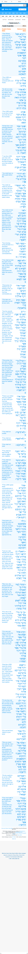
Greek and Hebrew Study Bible (7, 828)
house (4, 468)
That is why (8, 374)
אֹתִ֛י (17, 709)
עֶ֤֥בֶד (24, 363)
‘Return (4, 732)
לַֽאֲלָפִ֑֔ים (22, 246)
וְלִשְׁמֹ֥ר (23, 711)
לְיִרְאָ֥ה (23, 709)
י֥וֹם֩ (24, 288)
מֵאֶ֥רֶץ (23, 165)
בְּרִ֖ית (19, 83)
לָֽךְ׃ (24, 428)
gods (6, 175)
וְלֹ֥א (23, 460)
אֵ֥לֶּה (18, 103)
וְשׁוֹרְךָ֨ (23, 336)
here (3, 744)
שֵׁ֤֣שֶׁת (23, 300)
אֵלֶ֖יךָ (23, 656)
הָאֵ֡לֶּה (23, 491)
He (3, 89)
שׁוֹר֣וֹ (18, 474)
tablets (4, 506)
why (10, 584)
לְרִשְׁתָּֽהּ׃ (22, 772)
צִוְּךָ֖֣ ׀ (18, 293)
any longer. (5, 596)
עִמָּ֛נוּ (24, 83)
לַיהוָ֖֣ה (22, 317)
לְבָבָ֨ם (18, 703)
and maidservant (7, 339)
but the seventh (7, 311)
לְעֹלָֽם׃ (22, 727)
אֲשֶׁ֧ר (24, 55)
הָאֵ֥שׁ (24, 592)
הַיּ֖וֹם (21, 105)
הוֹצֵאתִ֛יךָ (22, 162)
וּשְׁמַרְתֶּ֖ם (22, 71)
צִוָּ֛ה (18, 781)
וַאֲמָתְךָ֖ (23, 354)
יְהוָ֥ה (24, 266)
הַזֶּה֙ (19, 570)
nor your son (5, 321)
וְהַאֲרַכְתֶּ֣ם (21, 817)
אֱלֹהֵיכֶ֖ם (22, 786)
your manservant (7, 337)
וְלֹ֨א (24, 466)
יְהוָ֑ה (24, 142)
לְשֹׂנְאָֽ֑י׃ (22, 240)
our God (4, 554)
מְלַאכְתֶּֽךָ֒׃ (21, 308)
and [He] (4, 670)
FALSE (7, 452)
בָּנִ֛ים (24, 232)
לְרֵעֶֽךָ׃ (18, 479)
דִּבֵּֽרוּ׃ (19, 697)
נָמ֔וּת (24, 587)
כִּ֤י (20, 142)
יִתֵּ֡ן (19, 701)
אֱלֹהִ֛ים (18, 575)
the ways (6, 799)
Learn (6, 47)
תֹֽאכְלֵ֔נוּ (22, 590)
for (11, 213)
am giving (5, 758)
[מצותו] (22, 254)
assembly (8, 492)
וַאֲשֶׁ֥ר (23, 201)
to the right (9, 784)
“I (3, 156)
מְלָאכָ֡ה (22, 325)
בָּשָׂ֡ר (24, 615)
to (2, 113)
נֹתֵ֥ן (17, 426)
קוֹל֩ (20, 617)
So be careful (7, 775)
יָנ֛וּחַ (19, 349)
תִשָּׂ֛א (20, 260)
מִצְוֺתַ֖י (19, 714)
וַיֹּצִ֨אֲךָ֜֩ (23, 371)
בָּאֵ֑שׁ (24, 534)
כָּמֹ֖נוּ (19, 625)
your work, (7, 303)
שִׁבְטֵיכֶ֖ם (22, 545)
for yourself (9, 186)
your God (8, 263)
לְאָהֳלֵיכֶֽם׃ (21, 739)
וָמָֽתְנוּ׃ (19, 608)
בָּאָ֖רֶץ (18, 819)
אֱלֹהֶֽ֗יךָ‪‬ (18, 296)
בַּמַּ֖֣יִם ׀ (18, 201)
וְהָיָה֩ (24, 703)
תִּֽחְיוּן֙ (18, 811)
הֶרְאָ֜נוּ (23, 554)
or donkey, (7, 474)
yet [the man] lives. (7, 568)
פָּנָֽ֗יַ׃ (24, 182)
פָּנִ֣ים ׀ (22, 112)
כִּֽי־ (18, 573)
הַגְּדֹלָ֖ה (18, 592)
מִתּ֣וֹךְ (23, 529)
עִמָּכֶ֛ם (18, 117)
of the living (8, 615)
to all (6, 633)
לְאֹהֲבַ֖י (23, 249)
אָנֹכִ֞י (24, 221)
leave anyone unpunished (6, 268)
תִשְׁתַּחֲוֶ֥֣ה (22, 213)
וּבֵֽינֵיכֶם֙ (22, 131)
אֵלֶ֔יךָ (23, 692)
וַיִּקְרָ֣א (22, 34)
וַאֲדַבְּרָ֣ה (22, 748)
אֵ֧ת (19, 751)
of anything (5, 190)
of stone (8, 506)
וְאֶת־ (23, 50)
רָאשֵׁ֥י (23, 542)
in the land (9, 756)
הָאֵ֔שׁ (24, 147)
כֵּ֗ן (21, 382)
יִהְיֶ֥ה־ (19, 174)
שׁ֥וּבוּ (19, 734)
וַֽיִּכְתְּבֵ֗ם (18, 509)
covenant (7, 91)
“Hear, (7, 39)
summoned (5, 35)
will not (4, 267)
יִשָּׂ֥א (24, 276)
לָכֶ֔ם (19, 814)
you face (6, 113)
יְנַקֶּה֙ (24, 271)
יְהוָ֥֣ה (24, 296)
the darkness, (7, 524)
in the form (9, 188)
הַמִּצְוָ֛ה (19, 753)
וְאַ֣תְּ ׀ (17, 642)
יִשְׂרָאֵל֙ (18, 45)
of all (9, 611)
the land (11, 410)
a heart (7, 702)
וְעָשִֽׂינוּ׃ (22, 661)
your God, (5, 158)
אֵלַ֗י (19, 678)
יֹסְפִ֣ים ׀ (23, 598)
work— (4, 320)
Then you (8, 636)
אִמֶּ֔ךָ (24, 402)
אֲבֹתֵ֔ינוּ (23, 92)
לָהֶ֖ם (21, 769)
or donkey (9, 329)
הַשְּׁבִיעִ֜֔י (22, 314)
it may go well (9, 408)
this (3, 91)
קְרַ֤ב (23, 632)
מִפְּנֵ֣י (17, 145)
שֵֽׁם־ (20, 263)
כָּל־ (20, 37)
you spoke (5, 668)
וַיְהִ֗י (23, 521)
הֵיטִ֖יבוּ (23, 694)
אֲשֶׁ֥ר (24, 479)
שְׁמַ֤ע (24, 45)
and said (8, 37)
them (10, 47)
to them (8, 211)
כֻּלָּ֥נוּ (24, 108)
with (9, 81)
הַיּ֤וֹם (24, 570)
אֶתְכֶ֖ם (23, 809)
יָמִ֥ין (19, 792)
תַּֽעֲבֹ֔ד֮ (23, 303)
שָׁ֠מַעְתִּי (23, 681)
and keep (4, 252)
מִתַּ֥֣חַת (23, 204)
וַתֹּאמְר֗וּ (21, 551)
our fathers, (5, 92)
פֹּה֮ (18, 743)
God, (3, 218)
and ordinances (6, 42)
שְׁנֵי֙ (20, 512)
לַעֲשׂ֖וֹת (23, 387)
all (9, 35)
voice (7, 490)
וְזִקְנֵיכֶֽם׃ (22, 548)
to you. (9, 677)
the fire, (8, 493)
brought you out (6, 159)
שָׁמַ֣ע (24, 617)
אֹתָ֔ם (24, 69)
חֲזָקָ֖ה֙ (19, 377)
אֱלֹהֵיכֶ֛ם (22, 806)
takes (3, 272)
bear (3, 452)
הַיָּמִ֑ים (19, 717)
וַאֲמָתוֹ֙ (23, 474)
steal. (3, 446)
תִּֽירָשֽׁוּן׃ (22, 825)
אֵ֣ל (18, 224)
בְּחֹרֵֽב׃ (22, 86)
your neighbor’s (6, 467)
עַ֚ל (21, 418)
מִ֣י (21, 612)
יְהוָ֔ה (19, 271)
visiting (7, 218)
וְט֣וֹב (24, 814)
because (8, 134)
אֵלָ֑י (24, 676)
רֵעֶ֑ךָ (19, 463)
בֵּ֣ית (24, 468)
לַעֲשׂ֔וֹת (23, 778)
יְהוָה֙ (24, 668)
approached (5, 534)
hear (3, 593)
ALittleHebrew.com (18, 832)
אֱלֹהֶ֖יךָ (18, 266)
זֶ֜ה (25, 706)
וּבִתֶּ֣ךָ (17, 328)
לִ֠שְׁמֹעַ (17, 600)
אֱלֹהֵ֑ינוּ (23, 642)
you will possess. (7, 813)
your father (10, 396)
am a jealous (9, 217)
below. (8, 197)
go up (5, 140)
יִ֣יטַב (18, 415)
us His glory (5, 556)
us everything (8, 638)
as (11, 288)
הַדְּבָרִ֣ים (22, 488)
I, (12, 213)
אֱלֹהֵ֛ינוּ (18, 606)
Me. (3, 176)
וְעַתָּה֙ (22, 584)
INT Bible (13, 836)
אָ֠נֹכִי (23, 126)
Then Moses (6, 33)
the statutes (9, 40)
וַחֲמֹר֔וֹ (23, 476)
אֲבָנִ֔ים (18, 515)
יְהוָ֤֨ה (17, 371)
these (3, 486)
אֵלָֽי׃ (18, 517)
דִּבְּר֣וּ (19, 689)
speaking (7, 617)
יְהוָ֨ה (24, 493)
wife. (9, 463)
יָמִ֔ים (24, 819)
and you (10, 129)
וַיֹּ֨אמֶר (19, 676)
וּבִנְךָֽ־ (23, 328)
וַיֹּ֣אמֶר (23, 42)
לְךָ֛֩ (24, 176)
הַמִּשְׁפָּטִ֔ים (21, 53)
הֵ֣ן (16, 551)
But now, (5, 584)
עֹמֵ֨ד (19, 126)
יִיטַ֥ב (18, 719)
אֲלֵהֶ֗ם (17, 42)
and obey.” (8, 643)
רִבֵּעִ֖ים (23, 237)
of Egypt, (9, 161)
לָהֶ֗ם (21, 706)
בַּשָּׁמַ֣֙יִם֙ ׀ (18, 193)
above (9, 192)
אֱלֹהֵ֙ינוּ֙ (23, 557)
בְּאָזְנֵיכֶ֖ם (22, 61)
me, (10, 534)
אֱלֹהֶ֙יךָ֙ (23, 224)
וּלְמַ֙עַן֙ (23, 415)
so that (11, 336)
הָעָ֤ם (24, 686)
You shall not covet (7, 465)
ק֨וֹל (20, 603)
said (8, 670)
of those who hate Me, (6, 229)
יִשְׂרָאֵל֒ (23, 39)
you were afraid (6, 136)
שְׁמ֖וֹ (24, 279)
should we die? (6, 585)
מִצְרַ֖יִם (23, 167)
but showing (6, 243)
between (9, 127)
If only (5, 700)
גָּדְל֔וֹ (24, 562)
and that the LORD (7, 365)
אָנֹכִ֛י (19, 55)
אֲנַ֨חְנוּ (23, 103)
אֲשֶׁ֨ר (17, 648)
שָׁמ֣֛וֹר (22, 285)
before (10, 175)
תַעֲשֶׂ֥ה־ (18, 185)
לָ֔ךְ (24, 418)
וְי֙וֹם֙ (23, 312)
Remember (6, 285)
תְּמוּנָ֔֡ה (19, 191)
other (3, 175)
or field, (8, 468)
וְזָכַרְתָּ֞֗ (22, 361)
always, (4, 707)
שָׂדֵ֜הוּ (23, 471)
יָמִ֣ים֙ (18, 300)
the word (4, 133)
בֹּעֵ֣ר (19, 532)
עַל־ (17, 179)
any (10, 318)
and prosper (7, 808)
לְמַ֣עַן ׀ (23, 410)
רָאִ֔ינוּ (23, 573)
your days (9, 404)
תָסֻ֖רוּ (23, 792)
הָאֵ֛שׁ (24, 625)
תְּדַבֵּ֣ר (23, 645)
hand (11, 371)
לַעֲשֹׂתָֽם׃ (22, 74)
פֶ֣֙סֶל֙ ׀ (20, 188)
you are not (5, 782)
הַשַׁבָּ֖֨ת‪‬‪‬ (20, 288)
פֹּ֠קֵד (20, 226)
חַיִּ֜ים (17, 620)
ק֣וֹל (24, 670)
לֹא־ (23, 210)
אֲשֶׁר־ (20, 274)
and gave (4, 507)
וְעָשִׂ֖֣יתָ (17, 303)
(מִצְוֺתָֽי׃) (22, 257)
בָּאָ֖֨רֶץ (23, 199)
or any (4, 330)
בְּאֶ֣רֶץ (23, 366)
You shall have (7, 173)
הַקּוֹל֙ (19, 526)
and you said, (7, 551)
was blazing (5, 527)
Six (4, 299)
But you (5, 742)
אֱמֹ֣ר (20, 731)
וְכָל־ (17, 338)
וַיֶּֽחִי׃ (23, 628)
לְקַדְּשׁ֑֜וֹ (23, 291)
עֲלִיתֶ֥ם (23, 150)
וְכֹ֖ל (18, 476)
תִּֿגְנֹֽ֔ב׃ (18, 445)
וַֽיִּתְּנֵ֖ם (23, 517)
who (9, 158)
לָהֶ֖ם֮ (24, 216)
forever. (9, 712)
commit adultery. (7, 440)
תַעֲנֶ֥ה (17, 451)
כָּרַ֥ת (17, 80)
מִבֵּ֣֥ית (17, 167)
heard (3, 666)
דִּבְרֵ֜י (19, 684)
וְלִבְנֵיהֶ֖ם (22, 725)
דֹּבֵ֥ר (24, 58)
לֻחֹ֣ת (24, 515)
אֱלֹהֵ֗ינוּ (23, 80)
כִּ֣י (25, 100)
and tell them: (9, 730)
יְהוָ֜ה (24, 678)
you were (4, 362)
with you (4, 410)
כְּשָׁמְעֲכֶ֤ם (22, 524)
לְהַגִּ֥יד (23, 137)
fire (9, 587)
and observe (5, 49)
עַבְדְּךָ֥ (23, 352)
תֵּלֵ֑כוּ (17, 809)
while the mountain (7, 526)
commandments (6, 488)
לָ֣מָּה (17, 584)
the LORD (5, 129)
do (8, 318)
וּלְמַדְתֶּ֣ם (22, 66)
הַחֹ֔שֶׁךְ (18, 529)
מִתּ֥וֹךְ (19, 120)
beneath (4, 195)
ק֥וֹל (16, 504)
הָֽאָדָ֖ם (19, 578)
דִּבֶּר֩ (18, 491)
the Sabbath (8, 381)
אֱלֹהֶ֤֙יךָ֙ (23, 374)
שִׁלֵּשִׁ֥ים (23, 234)
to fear (11, 702)
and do (10, 301)
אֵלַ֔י (24, 540)
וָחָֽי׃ (24, 581)
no (12, 173)
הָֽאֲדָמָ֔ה (22, 420)
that (3, 44)
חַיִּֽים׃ (18, 108)
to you (10, 131)
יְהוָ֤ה (19, 129)
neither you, (9, 320)
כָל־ (18, 322)
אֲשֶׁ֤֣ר (24, 193)
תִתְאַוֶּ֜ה (19, 466)
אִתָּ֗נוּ (21, 100)
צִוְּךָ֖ (24, 404)
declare (7, 44)
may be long (5, 406)
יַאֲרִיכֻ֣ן (23, 412)
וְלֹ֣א (20, 216)
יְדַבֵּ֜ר (23, 650)
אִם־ (19, 595)
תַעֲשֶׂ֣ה (23, 322)
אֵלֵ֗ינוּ (17, 645)
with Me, (7, 744)
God (9, 565)
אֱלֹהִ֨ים (23, 620)
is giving (7, 413)
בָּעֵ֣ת (24, 134)
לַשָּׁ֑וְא (23, 268)
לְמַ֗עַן (23, 349)
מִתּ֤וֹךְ (19, 499)
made (6, 79)
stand (9, 742)
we (10, 591)
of (11, 136)
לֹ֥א (23, 260)
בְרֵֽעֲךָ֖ (23, 454)
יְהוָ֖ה (24, 95)
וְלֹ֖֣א (23, 438)
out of (3, 115)
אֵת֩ (24, 648)
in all (6, 680)
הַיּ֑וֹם (24, 63)
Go (4, 730)
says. (3, 636)
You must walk (7, 797)
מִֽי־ (23, 701)
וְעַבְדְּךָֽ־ (22, 330)
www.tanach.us (22, 831)
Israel (3, 37)
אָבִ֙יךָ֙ (23, 399)
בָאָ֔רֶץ (18, 764)
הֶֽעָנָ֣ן (19, 501)
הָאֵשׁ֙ (24, 501)
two (12, 504)
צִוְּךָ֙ (17, 382)
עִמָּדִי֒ (19, 745)
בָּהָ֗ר (24, 499)
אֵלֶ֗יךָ (23, 751)
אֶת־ (24, 47)
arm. (3, 374)
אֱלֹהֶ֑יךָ (23, 407)
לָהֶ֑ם (24, 734)
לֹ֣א (24, 89)
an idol (4, 188)
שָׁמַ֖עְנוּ (19, 565)
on (7, 222)
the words (8, 666)
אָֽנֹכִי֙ (23, 157)
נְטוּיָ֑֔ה (17, 379)
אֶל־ (24, 37)
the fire (8, 115)
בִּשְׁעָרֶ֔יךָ (22, 346)
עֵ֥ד (19, 454)
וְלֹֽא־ (19, 147)
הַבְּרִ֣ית (23, 97)
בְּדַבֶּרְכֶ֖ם (22, 673)
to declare (5, 131)
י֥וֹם (24, 390)
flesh (3, 613)
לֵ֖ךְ (23, 731)
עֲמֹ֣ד (24, 745)
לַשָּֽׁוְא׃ (19, 279)
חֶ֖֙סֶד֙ (17, 243)
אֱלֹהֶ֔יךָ (23, 159)
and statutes (5, 751)
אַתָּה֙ (19, 632)
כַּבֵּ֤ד (23, 396)
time (8, 126)
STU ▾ (24, 26)
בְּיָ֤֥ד (24, 377)
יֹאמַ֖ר (23, 640)
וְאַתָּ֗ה (22, 743)
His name (8, 272)
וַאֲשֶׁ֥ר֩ (17, 196)
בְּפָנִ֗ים (23, 114)
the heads (9, 529)
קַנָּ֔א (24, 226)
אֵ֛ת (24, 274)
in (7, 410)
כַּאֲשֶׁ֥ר (23, 293)
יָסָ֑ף (24, 509)
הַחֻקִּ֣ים (19, 47)
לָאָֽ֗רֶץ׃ (22, 207)
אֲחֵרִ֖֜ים (23, 179)
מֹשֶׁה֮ (17, 34)
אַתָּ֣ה (17, 325)
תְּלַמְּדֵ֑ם (18, 761)
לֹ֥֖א (23, 432)
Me (3, 703)
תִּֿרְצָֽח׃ (18, 432)
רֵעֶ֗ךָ (20, 468)
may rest (4, 341)
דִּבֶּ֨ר (18, 114)
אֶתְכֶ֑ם (23, 789)
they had (9, 700)
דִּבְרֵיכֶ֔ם (18, 670)
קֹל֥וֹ (24, 565)
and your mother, (7, 397)
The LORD (6, 77)
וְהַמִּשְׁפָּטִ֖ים (21, 759)
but (10, 92)
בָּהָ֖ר (24, 120)
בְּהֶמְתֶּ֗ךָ (22, 341)
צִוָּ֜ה (24, 803)
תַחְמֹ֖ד (18, 460)
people (8, 675)
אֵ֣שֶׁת (24, 463)
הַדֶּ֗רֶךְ (23, 801)
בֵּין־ (24, 129)
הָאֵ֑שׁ (19, 567)
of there (9, 369)
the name (4, 262)
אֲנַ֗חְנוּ (23, 600)
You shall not (6, 185)
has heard (8, 613)
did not (7, 89)
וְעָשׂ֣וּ (24, 764)
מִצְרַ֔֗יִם (23, 369)
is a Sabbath (8, 313)
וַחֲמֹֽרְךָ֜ (23, 338)
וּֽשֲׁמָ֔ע (23, 634)
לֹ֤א (16, 268)
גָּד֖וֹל (24, 507)
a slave (10, 362)
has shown (10, 554)
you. (11, 413)
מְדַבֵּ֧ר (23, 623)
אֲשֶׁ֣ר (24, 344)
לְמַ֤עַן (23, 811)
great (5, 587)
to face (11, 113)
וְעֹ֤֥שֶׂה (22, 243)
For (12, 585)
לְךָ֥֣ (24, 188)
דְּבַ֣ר (20, 139)
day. (3, 383)
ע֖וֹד (24, 608)
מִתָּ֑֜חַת (17, 199)
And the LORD (7, 664)
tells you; (4, 642)
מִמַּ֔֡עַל (23, 196)
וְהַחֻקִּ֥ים (22, 756)
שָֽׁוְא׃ (23, 456)
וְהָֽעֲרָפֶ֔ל (22, 504)
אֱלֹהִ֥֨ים (20, 176)
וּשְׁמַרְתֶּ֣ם (21, 776)
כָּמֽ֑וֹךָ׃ (23, 357)
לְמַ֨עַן (23, 719)
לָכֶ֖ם (18, 137)
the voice (8, 522)
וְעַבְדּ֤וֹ (18, 471)
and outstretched (7, 372)
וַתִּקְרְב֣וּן (22, 537)
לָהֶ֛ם (24, 722)
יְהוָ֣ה (23, 78)
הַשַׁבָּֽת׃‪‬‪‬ (19, 390)
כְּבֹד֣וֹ (23, 559)
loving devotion (6, 244)
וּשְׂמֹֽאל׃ (22, 794)
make (10, 89)
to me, (10, 668)
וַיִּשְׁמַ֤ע (22, 665)
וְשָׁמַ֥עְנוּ (23, 658)
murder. (4, 433)
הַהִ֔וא (19, 134)
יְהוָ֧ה (24, 117)
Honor (5, 396)
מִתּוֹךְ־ (17, 623)
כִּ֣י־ (17, 361)
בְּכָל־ (22, 798)
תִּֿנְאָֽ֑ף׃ (18, 438)
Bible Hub (14, 838)
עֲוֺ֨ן (16, 226)
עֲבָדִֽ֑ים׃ (22, 170)
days (6, 299)
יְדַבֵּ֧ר (23, 575)
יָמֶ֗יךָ (17, 412)
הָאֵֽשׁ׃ (23, 122)
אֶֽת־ (23, 485)
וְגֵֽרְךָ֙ (17, 341)
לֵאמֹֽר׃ (22, 153)
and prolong (5, 810)
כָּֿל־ (24, 305)
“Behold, (4, 552)
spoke (11, 111)
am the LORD (8, 156)
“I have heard (8, 671)
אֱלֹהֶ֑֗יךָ (23, 320)
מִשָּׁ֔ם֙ (17, 374)
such (3, 702)
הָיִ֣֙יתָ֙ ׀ (19, 363)
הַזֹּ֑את (17, 97)
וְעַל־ (19, 232)
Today (6, 563)
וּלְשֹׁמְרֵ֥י (22, 251)
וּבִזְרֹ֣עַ (23, 379)
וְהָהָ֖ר (23, 532)
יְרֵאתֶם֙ (23, 145)
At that (4, 126)
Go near (5, 631)
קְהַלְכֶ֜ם (18, 496)
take (12, 260)
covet (3, 461)
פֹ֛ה (24, 105)
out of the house (6, 163)
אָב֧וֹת (23, 229)
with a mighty (6, 371)
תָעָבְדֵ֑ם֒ (22, 218)
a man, (11, 567)
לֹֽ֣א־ (23, 185)
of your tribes (6, 531)
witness (4, 454)
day (8, 287)
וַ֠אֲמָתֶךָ (23, 333)
